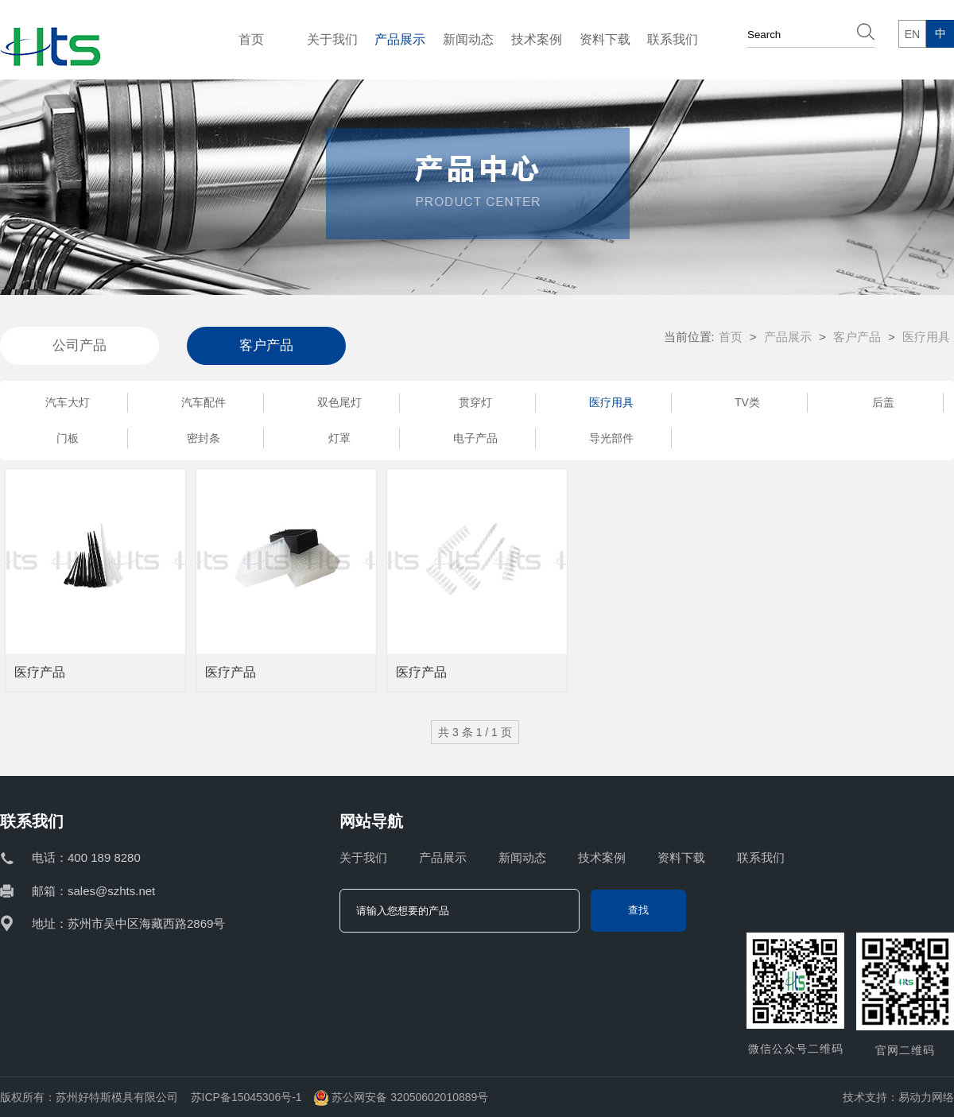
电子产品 (475, 438)
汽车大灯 (67, 402)
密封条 (203, 438)
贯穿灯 (475, 402)
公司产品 (79, 345)
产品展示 (399, 39)
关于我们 (332, 39)
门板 (67, 438)
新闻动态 (468, 39)
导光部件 (611, 438)
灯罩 (339, 438)
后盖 (883, 402)
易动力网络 (926, 1097)
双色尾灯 (339, 402)
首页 (251, 39)
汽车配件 (203, 402)
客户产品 (266, 345)
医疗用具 (611, 402)
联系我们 (672, 39)
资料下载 (605, 39)
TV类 (747, 402)
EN (912, 34)
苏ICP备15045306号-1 (246, 1097)
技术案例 (536, 39)
